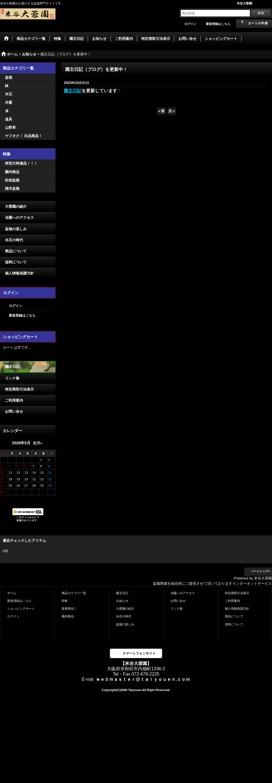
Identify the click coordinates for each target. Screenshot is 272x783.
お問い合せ (14, 411)
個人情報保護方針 (19, 273)
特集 (65, 600)
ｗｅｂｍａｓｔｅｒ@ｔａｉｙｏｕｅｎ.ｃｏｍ (143, 679)
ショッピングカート (21, 608)
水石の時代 (14, 240)
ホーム (11, 593)
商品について (16, 251)
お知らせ (122, 600)
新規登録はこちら (218, 23)
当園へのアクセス (19, 217)
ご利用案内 (14, 400)
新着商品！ (69, 608)
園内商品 (68, 616)
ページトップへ (261, 571)
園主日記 (12, 366)
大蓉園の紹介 (16, 206)
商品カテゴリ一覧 (74, 593)
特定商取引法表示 (19, 389)
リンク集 (12, 378)
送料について (16, 262)
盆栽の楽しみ (16, 229)
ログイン (190, 23)
